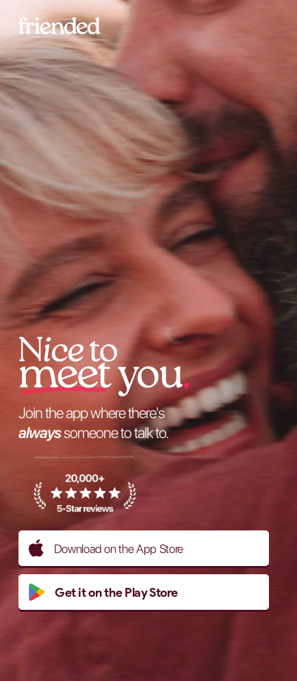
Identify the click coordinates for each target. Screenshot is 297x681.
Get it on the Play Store (103, 592)
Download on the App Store (106, 548)
